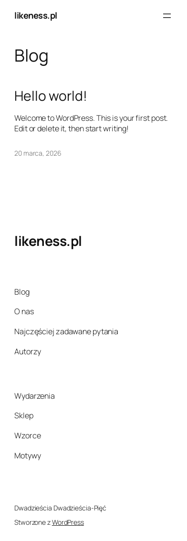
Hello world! (50, 96)
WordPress (68, 522)
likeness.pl (35, 15)
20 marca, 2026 (38, 153)
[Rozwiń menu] (167, 15)
